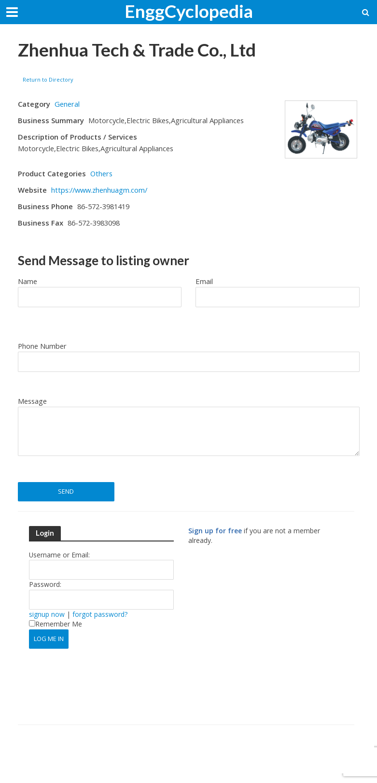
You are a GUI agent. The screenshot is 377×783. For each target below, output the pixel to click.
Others (101, 173)
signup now (47, 614)
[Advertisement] (269, 639)
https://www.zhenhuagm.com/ (99, 190)
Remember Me (55, 623)
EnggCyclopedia (189, 11)
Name (27, 281)
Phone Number (42, 346)
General (67, 104)
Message (32, 401)
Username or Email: (59, 554)
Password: (45, 584)
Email (204, 281)
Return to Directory (48, 79)
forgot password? (99, 614)
